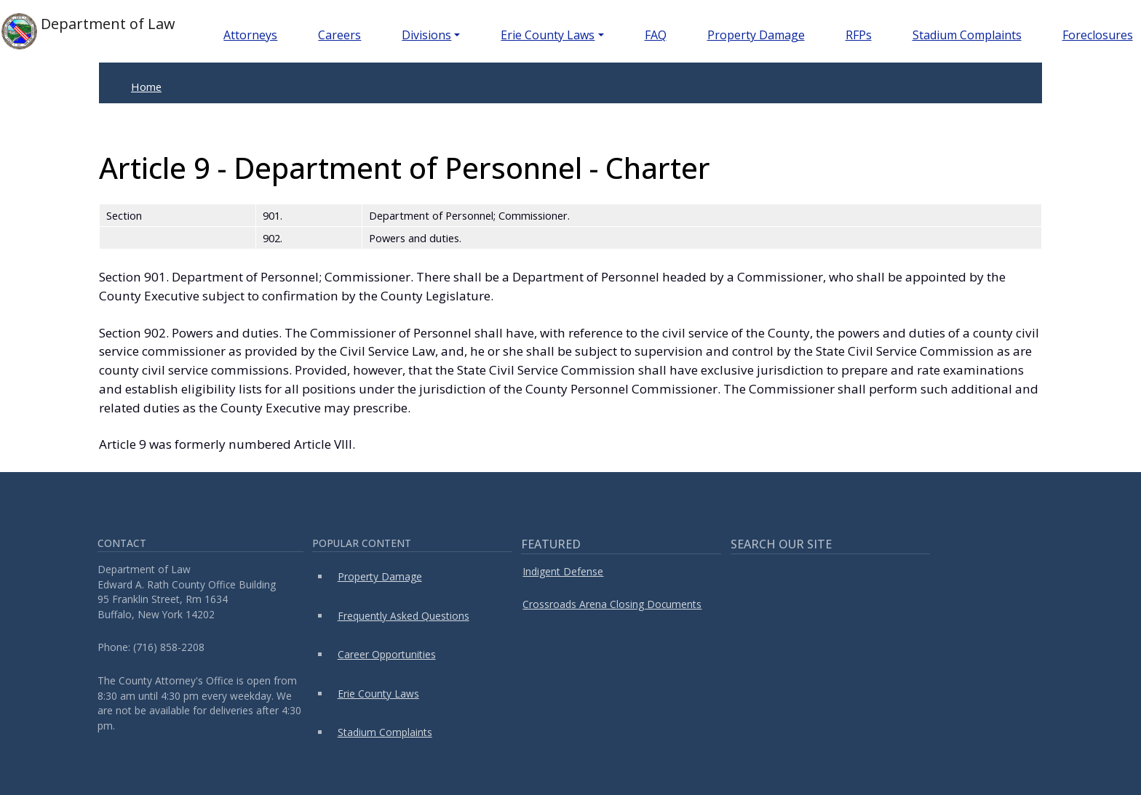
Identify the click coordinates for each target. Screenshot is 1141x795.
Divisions (426, 35)
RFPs (859, 35)
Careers (339, 35)
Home (146, 86)
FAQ (656, 35)
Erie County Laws (548, 35)
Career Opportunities (387, 654)
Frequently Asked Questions (403, 616)
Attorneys (250, 35)
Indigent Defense (562, 571)
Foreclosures (1097, 35)
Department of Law (88, 31)
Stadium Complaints (967, 35)
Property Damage (756, 35)
